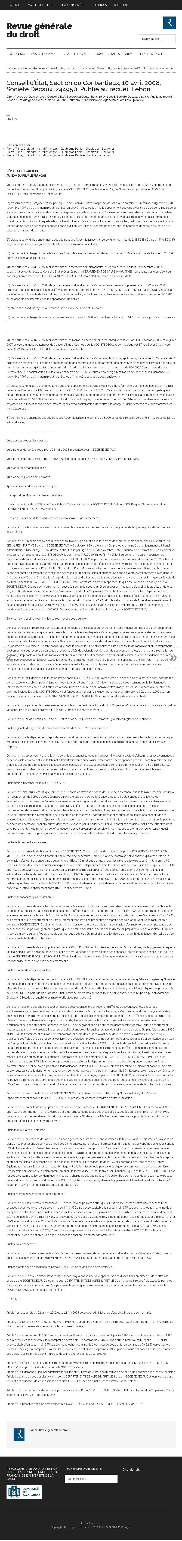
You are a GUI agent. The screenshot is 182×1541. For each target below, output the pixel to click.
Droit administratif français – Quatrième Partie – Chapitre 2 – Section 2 (68, 150)
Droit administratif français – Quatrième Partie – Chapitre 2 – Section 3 (68, 153)
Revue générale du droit (39, 30)
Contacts (131, 1470)
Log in (127, 1528)
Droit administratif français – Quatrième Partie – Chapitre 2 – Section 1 (68, 156)
